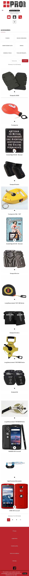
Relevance (16, 61)
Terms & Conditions (14, 553)
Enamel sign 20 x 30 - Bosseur (14, 244)
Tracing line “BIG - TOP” (14, 214)
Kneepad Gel (14, 392)
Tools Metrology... (22, 53)
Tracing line (14, 125)
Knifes (21, 45)
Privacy (14, 531)
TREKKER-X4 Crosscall (14, 451)
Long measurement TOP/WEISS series (14, 421)
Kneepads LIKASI (14, 95)
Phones (7, 38)
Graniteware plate (7, 45)
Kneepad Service (14, 273)
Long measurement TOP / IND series (14, 303)
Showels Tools (7, 53)
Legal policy (14, 538)
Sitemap (14, 560)
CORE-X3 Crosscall (14, 510)
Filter (25, 60)
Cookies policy (14, 545)
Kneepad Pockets (14, 184)
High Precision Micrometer (14, 481)
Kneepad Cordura (14, 332)
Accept (24, 573)
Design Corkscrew (21, 38)
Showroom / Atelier (14, 10)
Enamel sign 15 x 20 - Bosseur (14, 155)
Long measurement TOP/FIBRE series (14, 362)
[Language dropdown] (4, 10)
